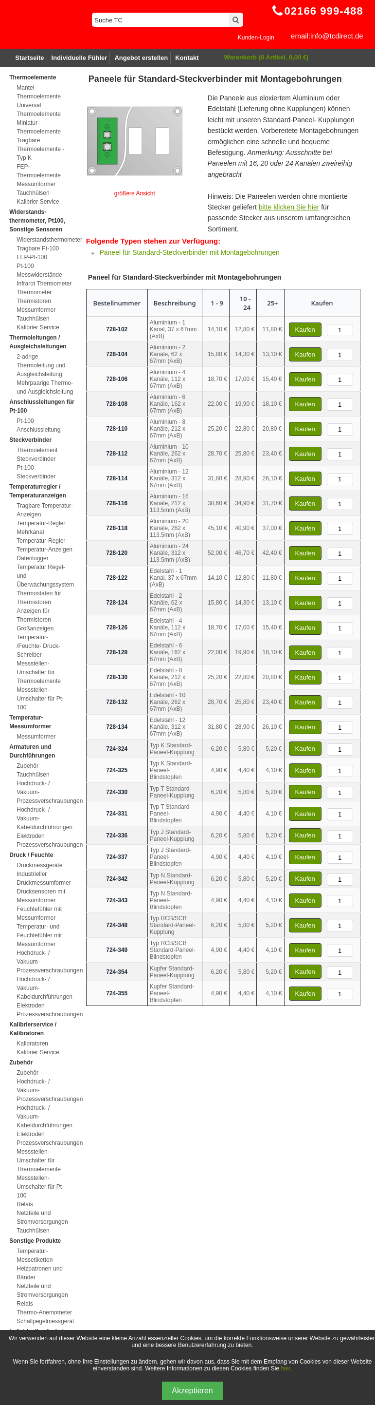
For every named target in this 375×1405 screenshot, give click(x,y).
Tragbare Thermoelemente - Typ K (40, 149)
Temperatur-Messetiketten (35, 1255)
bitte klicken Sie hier (289, 207)
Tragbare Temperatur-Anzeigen (45, 510)
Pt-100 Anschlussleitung (38, 425)
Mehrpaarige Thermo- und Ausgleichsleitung (45, 387)
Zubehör (27, 765)
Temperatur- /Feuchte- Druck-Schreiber (38, 646)
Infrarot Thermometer (44, 283)
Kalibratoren (32, 1043)
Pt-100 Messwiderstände (39, 270)
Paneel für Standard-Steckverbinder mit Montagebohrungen (189, 252)
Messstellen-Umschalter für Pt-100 (40, 698)
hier (285, 1368)
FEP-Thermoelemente (39, 171)
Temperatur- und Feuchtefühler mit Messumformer (39, 935)
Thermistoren (34, 301)
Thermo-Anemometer (44, 1312)
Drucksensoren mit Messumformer (41, 896)
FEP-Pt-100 (32, 257)
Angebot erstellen (141, 57)
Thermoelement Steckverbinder (37, 454)
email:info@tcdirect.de (327, 36)
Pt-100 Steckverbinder (36, 472)
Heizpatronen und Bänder (40, 1273)
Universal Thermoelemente (39, 109)
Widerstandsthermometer (45, 239)
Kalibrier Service (38, 201)
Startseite (29, 57)
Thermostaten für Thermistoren (39, 598)
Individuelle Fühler (79, 57)
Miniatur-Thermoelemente (39, 127)
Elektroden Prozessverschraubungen (45, 840)
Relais (25, 1204)
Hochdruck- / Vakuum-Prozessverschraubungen (45, 792)
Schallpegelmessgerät (45, 1321)
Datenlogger (32, 558)
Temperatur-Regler (41, 523)
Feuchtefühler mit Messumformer (39, 913)
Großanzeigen (35, 628)
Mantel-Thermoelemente (39, 92)
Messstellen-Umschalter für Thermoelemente (39, 672)
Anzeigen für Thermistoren (34, 615)
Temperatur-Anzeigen (44, 549)
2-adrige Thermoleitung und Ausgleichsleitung (41, 365)
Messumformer (36, 184)
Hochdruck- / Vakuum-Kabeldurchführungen (44, 818)
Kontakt (186, 57)
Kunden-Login (256, 37)
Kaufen (305, 329)
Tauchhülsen (33, 193)
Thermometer (34, 292)
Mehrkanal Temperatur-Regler (41, 536)
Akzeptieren (192, 1390)
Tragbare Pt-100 (38, 248)
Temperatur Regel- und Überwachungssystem (45, 576)
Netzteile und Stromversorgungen (42, 1217)
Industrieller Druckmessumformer (44, 878)
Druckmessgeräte (39, 865)
